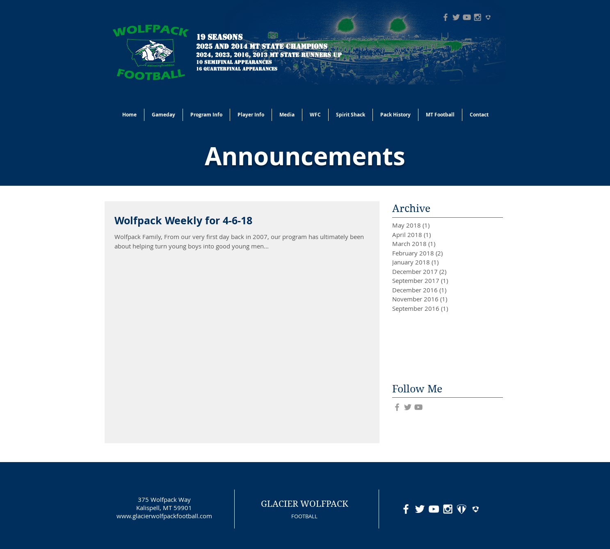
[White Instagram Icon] (447, 509)
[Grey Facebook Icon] (445, 17)
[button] (206, 115)
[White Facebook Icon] (406, 509)
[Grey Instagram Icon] (477, 17)
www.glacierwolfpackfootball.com (164, 516)
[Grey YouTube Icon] (467, 17)
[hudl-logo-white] (475, 509)
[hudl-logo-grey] (488, 17)
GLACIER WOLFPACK (304, 504)
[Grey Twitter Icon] (456, 17)
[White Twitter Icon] (420, 509)
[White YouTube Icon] (433, 509)
